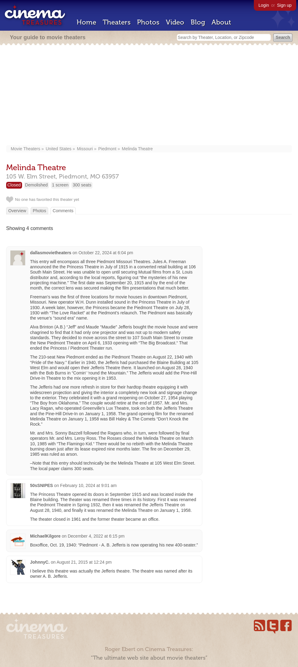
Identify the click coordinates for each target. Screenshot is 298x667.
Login (263, 5)
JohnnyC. (40, 562)
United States (58, 148)
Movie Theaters (25, 148)
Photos (148, 22)
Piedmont (107, 148)
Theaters (117, 22)
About (221, 22)
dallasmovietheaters (50, 252)
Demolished (36, 184)
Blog (198, 22)
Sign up (284, 5)
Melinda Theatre (137, 148)
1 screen (60, 184)
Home (86, 22)
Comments (63, 210)
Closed (14, 184)
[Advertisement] (149, 96)
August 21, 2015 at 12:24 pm (84, 562)
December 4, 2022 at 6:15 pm (96, 536)
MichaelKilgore (45, 536)
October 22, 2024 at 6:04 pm (105, 252)
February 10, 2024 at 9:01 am (88, 485)
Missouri (85, 148)
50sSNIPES (41, 485)
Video (175, 22)
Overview (17, 210)
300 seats (82, 184)
